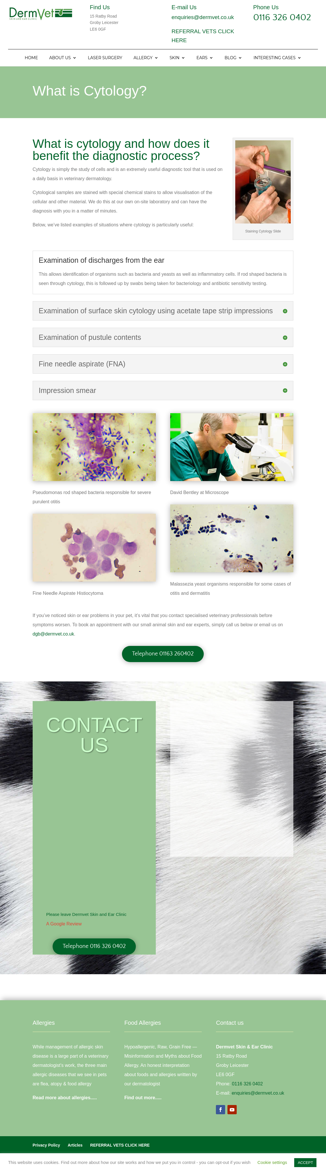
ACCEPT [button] (305, 1162)
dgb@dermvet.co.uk (53, 633)
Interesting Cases (274, 58)
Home (31, 58)
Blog (230, 58)
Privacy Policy (46, 1145)
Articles (75, 1145)
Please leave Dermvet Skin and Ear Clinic (86, 914)
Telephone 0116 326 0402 (94, 946)
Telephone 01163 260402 (163, 654)
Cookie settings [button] (272, 1162)
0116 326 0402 (282, 17)
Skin (174, 58)
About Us (60, 58)
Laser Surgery (105, 58)
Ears (202, 58)
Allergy (143, 58)
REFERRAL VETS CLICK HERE (120, 1145)
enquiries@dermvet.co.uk (202, 17)
